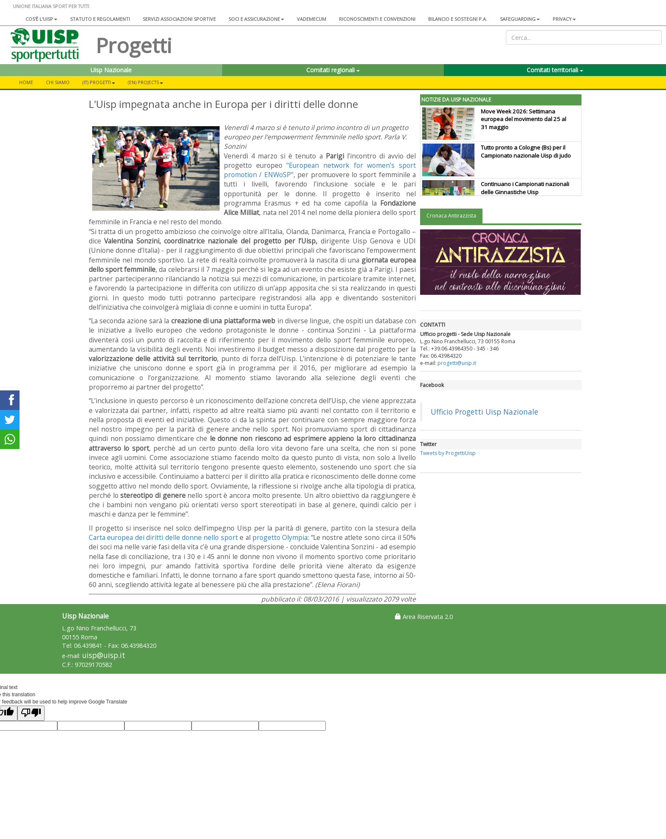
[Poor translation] (31, 713)
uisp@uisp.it (103, 655)
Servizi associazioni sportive (179, 19)
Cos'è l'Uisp (41, 19)
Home (26, 82)
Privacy (564, 19)
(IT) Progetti (98, 82)
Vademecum (311, 19)
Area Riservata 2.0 (424, 617)
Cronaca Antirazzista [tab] (451, 215)
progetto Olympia (280, 537)
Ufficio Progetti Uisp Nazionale (484, 412)
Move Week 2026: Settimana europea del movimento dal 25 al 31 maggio (523, 119)
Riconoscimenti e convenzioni (377, 19)
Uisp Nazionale (111, 70)
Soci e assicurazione (256, 19)
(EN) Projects (145, 82)
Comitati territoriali (555, 70)
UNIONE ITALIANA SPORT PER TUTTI (51, 6)
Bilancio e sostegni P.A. (457, 19)
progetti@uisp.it (456, 363)
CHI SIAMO (58, 82)
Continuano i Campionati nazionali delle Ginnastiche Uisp (525, 188)
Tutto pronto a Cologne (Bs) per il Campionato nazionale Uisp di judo (526, 151)
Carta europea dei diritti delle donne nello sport (163, 537)
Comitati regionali (333, 70)
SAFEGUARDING (520, 19)
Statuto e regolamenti (100, 19)
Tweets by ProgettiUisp (448, 453)
